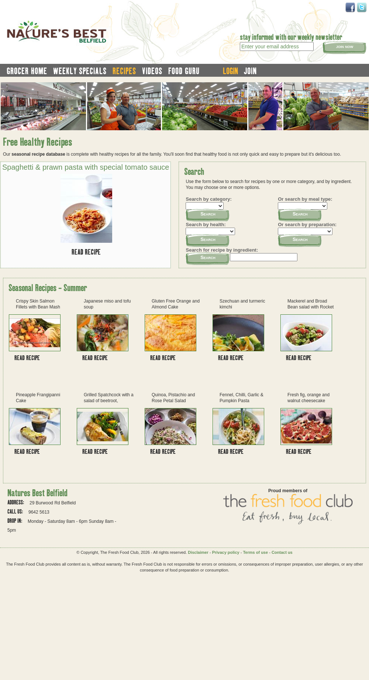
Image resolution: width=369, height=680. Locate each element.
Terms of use (255, 552)
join (250, 71)
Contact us (282, 552)
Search (207, 214)
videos (152, 71)
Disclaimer (198, 552)
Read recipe (86, 252)
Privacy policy (225, 552)
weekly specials (80, 71)
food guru (184, 71)
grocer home (27, 71)
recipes (124, 71)
